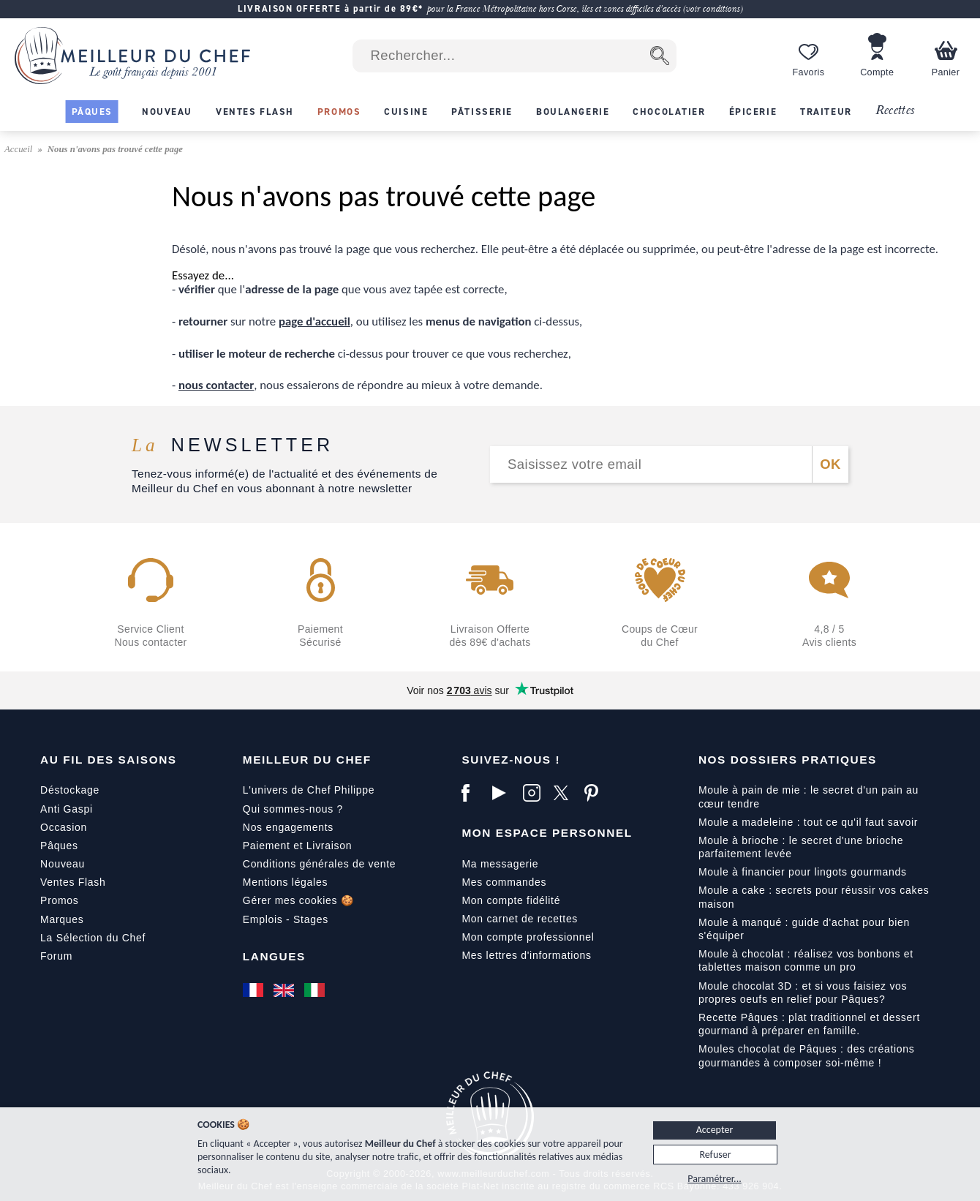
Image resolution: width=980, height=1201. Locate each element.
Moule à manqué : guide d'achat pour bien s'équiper (804, 928)
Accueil (19, 149)
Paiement (266, 845)
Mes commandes (503, 882)
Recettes (895, 110)
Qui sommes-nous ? (293, 809)
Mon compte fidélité (510, 900)
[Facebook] (473, 793)
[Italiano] (316, 990)
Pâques (59, 845)
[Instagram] (534, 793)
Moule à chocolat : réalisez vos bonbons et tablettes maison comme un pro (805, 960)
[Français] (254, 990)
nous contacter (216, 385)
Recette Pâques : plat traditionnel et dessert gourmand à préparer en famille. (809, 1024)
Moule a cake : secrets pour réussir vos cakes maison (814, 896)
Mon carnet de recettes (519, 919)
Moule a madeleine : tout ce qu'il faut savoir (808, 822)
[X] (565, 793)
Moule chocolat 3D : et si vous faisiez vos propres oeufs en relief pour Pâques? (802, 992)
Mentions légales (285, 882)
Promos (59, 900)
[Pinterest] (596, 793)
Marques (61, 919)
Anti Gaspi (66, 809)
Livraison (329, 845)
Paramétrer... (714, 1178)
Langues (274, 956)
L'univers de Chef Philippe (308, 790)
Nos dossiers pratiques (787, 759)
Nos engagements (288, 827)
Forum (56, 956)
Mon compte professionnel (527, 937)
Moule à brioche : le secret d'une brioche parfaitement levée (800, 847)
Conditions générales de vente (319, 864)
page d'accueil (314, 321)
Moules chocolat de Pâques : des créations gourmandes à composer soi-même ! (806, 1055)
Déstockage (69, 790)
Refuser (715, 1154)
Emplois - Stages (285, 919)
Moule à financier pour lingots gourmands (802, 872)
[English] (285, 990)
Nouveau (62, 864)
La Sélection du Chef (93, 938)
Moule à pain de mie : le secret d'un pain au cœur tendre (808, 796)
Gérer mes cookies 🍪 (298, 900)
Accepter (715, 1129)
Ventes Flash (72, 882)
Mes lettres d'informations (526, 955)
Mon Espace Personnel (546, 833)
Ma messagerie (499, 864)
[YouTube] (504, 793)
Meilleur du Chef (307, 759)
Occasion (63, 827)
